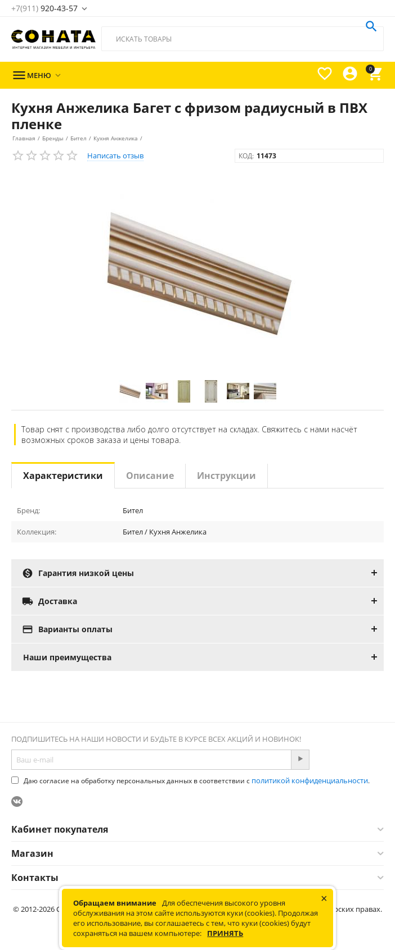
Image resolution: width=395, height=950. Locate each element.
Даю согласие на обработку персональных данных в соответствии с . (190, 780)
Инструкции (226, 475)
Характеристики (63, 475)
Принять (225, 933)
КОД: (246, 156)
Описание (150, 475)
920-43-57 (44, 8)
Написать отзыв (115, 155)
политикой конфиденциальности (310, 780)
